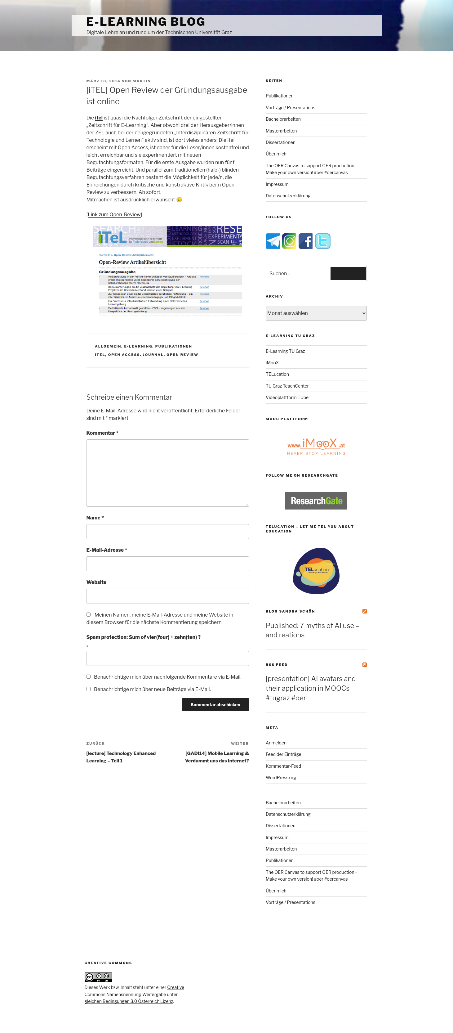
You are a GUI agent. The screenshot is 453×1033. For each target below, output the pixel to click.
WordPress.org (281, 777)
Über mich (276, 153)
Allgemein (108, 346)
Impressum (277, 184)
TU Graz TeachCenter (287, 385)
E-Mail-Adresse (107, 550)
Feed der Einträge (283, 754)
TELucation (277, 374)
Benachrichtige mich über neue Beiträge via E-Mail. (152, 689)
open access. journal (136, 355)
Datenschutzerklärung (288, 195)
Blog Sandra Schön (290, 611)
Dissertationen (280, 142)
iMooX (272, 362)
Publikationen (173, 346)
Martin (142, 81)
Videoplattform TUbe (287, 397)
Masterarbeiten (281, 130)
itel (100, 355)
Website (97, 582)
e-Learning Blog (146, 22)
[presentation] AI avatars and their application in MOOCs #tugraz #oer (311, 688)
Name (95, 518)
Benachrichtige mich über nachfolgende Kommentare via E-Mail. (168, 677)
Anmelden (276, 742)
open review (182, 355)
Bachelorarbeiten (283, 119)
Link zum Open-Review (114, 215)
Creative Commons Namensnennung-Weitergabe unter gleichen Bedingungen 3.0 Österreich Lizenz (134, 994)
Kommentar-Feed (283, 766)
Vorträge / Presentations (290, 107)
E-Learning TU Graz (285, 351)
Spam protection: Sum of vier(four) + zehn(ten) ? (144, 637)
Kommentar (103, 433)
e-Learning (138, 346)
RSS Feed (277, 664)
